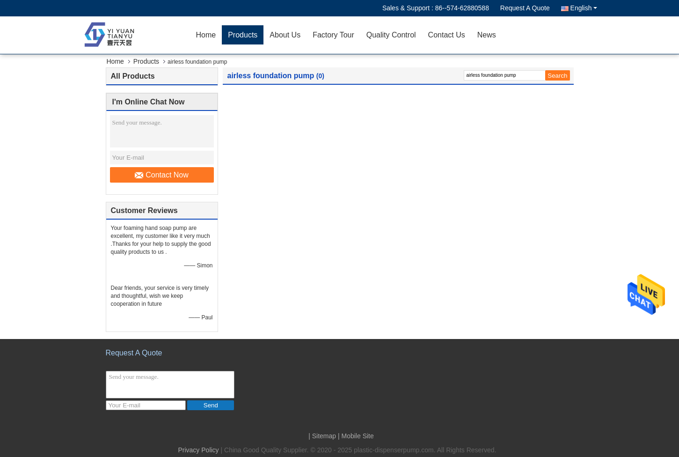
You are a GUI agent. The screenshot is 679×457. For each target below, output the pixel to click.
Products (242, 35)
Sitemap (324, 436)
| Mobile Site (356, 436)
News (486, 35)
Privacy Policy (198, 450)
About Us (285, 35)
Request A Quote (525, 8)
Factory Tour (333, 35)
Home (206, 35)
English (583, 8)
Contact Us (446, 35)
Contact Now (162, 175)
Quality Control (391, 35)
